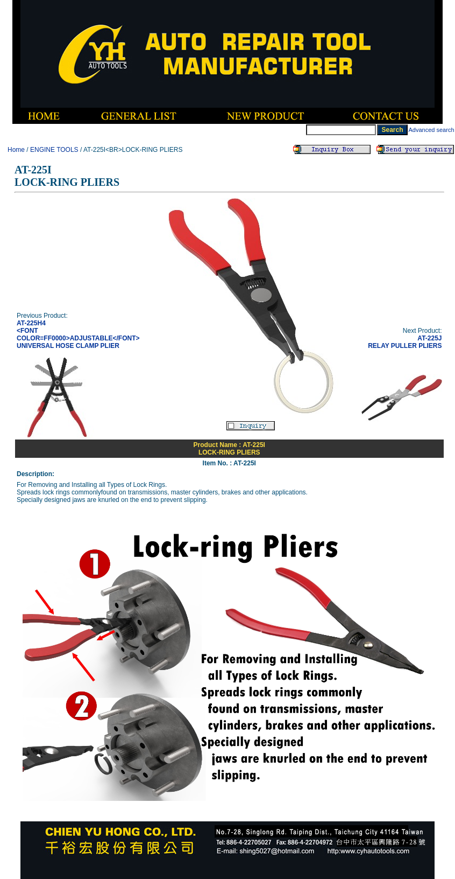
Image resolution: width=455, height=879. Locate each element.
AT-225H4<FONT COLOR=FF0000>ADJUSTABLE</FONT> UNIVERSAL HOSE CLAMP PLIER (78, 334)
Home (16, 150)
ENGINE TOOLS (54, 150)
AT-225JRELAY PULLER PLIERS (405, 342)
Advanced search (431, 130)
